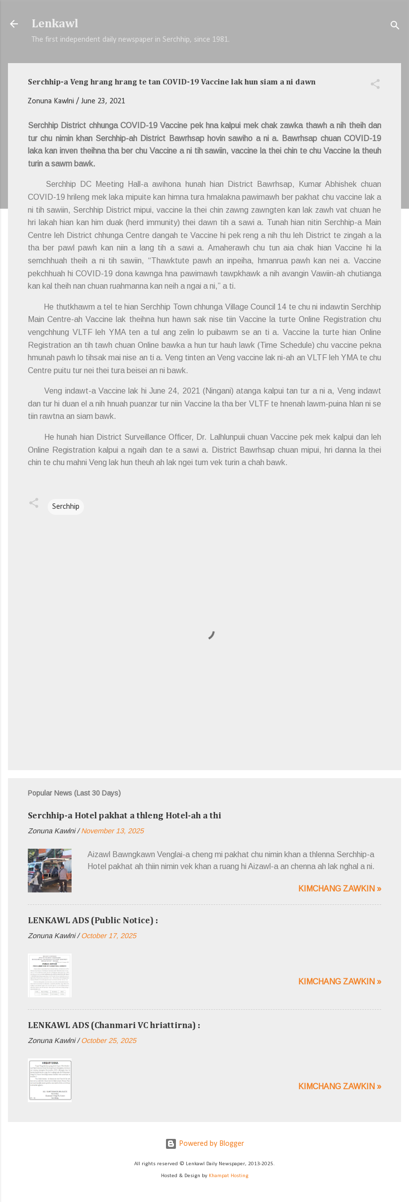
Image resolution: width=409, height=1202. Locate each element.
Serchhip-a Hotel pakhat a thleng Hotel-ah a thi (124, 815)
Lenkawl (55, 24)
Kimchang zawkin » (339, 888)
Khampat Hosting (228, 1176)
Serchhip (66, 507)
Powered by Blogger (204, 1144)
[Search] (395, 27)
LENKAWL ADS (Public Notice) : (93, 920)
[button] (375, 86)
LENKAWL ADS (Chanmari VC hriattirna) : (114, 1025)
